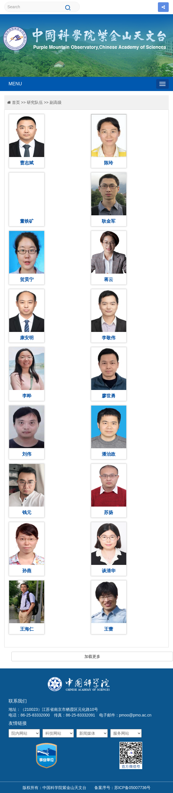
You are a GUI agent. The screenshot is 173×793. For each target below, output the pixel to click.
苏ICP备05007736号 (132, 787)
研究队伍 (35, 102)
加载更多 (92, 656)
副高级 (56, 102)
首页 (16, 102)
